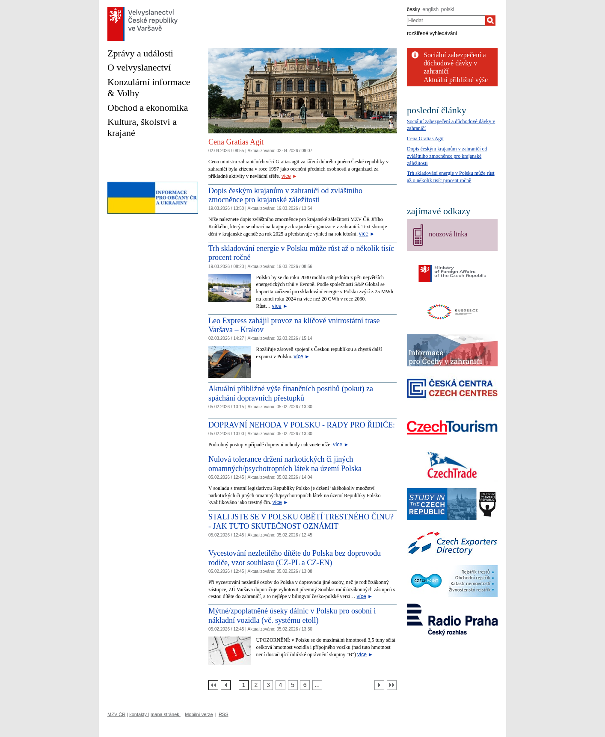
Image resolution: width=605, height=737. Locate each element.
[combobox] (446, 20)
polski (447, 9)
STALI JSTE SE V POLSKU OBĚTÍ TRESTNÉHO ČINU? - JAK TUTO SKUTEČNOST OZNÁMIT (301, 522)
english (430, 9)
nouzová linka (448, 234)
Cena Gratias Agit (236, 142)
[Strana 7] (317, 685)
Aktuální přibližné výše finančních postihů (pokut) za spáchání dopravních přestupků (290, 393)
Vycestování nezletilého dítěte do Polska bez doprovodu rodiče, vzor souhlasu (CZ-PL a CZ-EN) (294, 558)
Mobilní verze (199, 714)
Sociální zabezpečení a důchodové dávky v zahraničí (455, 63)
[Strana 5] (293, 685)
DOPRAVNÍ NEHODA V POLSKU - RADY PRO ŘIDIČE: (301, 425)
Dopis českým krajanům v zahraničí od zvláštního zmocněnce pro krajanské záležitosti (285, 195)
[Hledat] (490, 20)
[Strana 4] (280, 685)
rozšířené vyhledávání (432, 33)
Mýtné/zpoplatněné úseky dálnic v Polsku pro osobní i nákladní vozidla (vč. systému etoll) (292, 616)
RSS (223, 714)
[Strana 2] (256, 685)
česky (413, 9)
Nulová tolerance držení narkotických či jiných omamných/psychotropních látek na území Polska (285, 464)
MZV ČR (116, 714)
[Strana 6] (305, 685)
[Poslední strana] (392, 685)
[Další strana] (379, 685)
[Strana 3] (268, 685)
